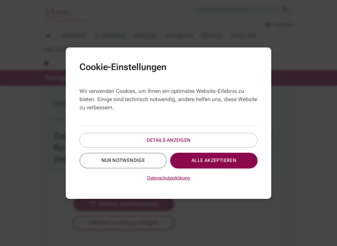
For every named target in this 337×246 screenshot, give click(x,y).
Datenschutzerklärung (168, 177)
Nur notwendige (123, 160)
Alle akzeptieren (214, 160)
